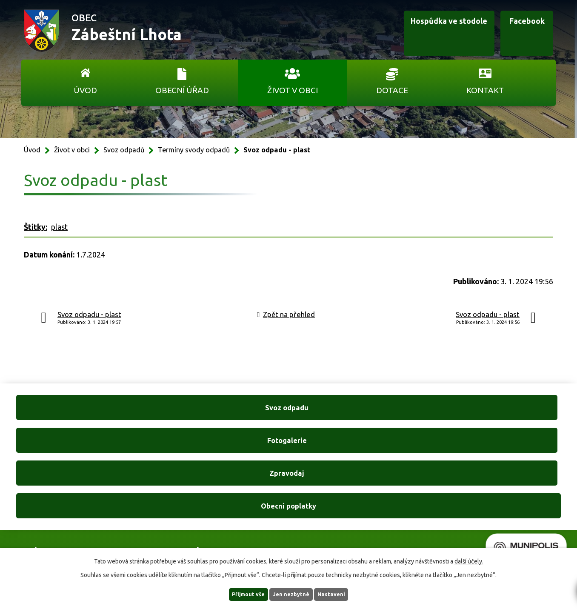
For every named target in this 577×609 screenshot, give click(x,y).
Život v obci (292, 90)
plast (59, 227)
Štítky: (35, 227)
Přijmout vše (238, 593)
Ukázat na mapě (399, 517)
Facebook (513, 31)
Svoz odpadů (124, 150)
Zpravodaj (359, 416)
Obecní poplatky (501, 416)
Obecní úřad (182, 90)
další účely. (468, 560)
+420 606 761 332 (198, 499)
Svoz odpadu (75, 416)
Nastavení (342, 593)
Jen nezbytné (292, 593)
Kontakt (485, 90)
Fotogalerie (217, 416)
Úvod (85, 90)
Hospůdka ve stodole (418, 31)
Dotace (392, 90)
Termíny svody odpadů (194, 150)
